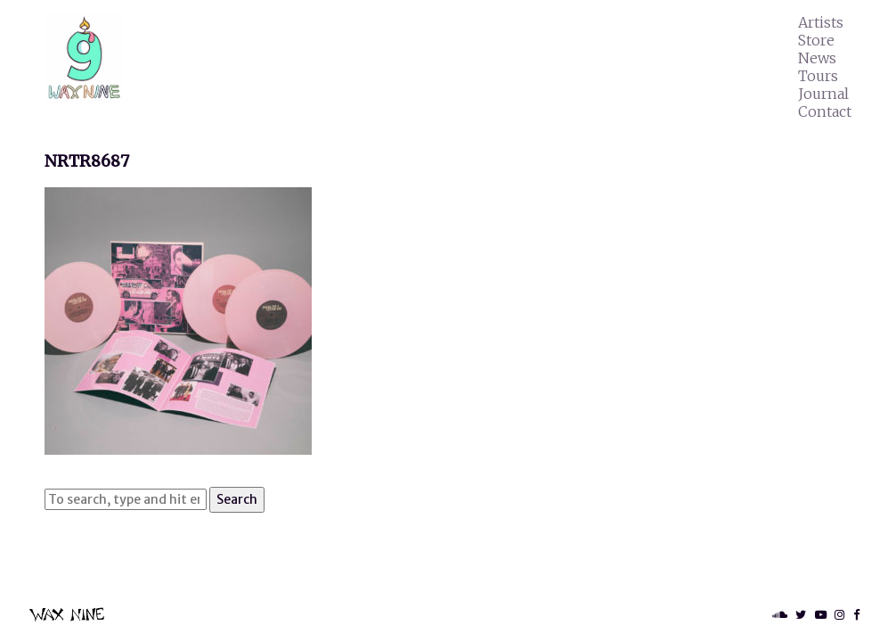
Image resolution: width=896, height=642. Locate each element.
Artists (820, 22)
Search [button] (236, 499)
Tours (818, 76)
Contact (824, 111)
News (817, 58)
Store (816, 40)
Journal (823, 94)
